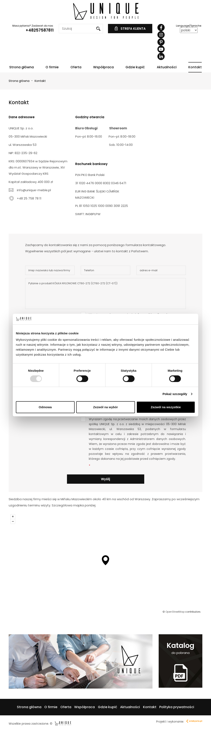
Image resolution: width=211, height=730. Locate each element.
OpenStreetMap (175, 611)
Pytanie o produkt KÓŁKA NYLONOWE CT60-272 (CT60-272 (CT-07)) (105, 293)
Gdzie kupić (135, 67)
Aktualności (167, 67)
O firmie (52, 67)
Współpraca (103, 67)
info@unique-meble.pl (34, 190)
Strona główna (21, 67)
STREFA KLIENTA (130, 28)
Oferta (75, 67)
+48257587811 (40, 30)
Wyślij (105, 479)
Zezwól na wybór (105, 407)
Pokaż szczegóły (175, 394)
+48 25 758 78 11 (29, 198)
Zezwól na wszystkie (166, 407)
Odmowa (45, 407)
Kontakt (195, 67)
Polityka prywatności (176, 707)
